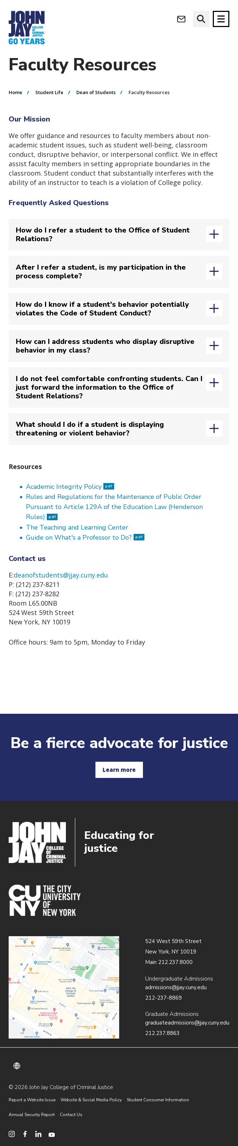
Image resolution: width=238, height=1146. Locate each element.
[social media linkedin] (38, 1134)
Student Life (49, 92)
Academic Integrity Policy (70, 486)
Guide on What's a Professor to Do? (85, 537)
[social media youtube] (52, 1134)
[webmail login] (181, 19)
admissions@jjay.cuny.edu (176, 987)
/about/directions (64, 987)
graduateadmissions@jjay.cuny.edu (187, 1022)
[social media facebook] (25, 1134)
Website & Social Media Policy (91, 1100)
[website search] (201, 19)
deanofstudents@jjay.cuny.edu (61, 575)
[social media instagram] (12, 1134)
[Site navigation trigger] (221, 19)
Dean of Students (96, 92)
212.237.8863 (162, 1033)
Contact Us (71, 1115)
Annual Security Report (32, 1115)
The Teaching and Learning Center (77, 527)
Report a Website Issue (32, 1100)
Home (15, 92)
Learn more (119, 769)
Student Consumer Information (158, 1100)
